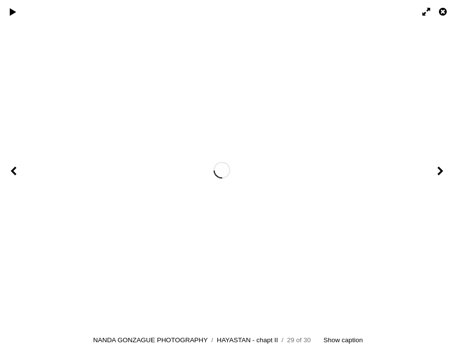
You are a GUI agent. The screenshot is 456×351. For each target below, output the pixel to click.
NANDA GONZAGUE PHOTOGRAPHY (150, 340)
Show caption (343, 340)
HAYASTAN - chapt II (247, 340)
